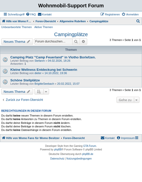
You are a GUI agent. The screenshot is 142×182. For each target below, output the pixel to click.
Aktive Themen (43, 27)
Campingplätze (71, 34)
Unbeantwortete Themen (16, 27)
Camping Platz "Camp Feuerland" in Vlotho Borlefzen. (53, 57)
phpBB (58, 149)
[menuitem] (31, 14)
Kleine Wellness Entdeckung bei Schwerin (43, 70)
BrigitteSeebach (44, 83)
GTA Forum (89, 146)
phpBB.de (87, 154)
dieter (37, 73)
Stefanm (39, 60)
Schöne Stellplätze (25, 80)
